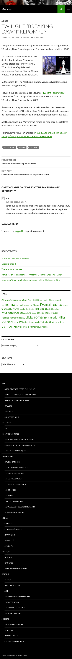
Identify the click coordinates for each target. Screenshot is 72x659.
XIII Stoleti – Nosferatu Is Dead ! (16, 258)
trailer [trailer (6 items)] (25, 322)
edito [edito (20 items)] (57, 304)
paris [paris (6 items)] (39, 313)
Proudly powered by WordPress (14, 655)
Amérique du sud (13, 585)
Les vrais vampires (10, 434)
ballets (8, 406)
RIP (6, 428)
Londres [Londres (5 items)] (55, 309)
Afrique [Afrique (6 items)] (5, 300)
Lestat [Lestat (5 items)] (49, 309)
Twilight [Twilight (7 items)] (44, 321)
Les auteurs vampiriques (16, 467)
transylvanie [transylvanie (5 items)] (34, 322)
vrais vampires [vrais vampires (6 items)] (31, 326)
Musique (6, 552)
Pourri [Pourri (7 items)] (54, 312)
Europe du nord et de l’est (17, 596)
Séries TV (9, 546)
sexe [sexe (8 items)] (4, 322)
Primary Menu (68, 9)
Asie (6, 591)
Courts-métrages (13, 529)
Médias (5, 518)
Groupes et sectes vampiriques (19, 445)
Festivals (9, 411)
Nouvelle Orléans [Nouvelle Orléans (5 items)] (28, 313)
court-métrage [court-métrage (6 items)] (32, 305)
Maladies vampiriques (15, 451)
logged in (19, 231)
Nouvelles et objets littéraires (20, 507)
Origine (5, 574)
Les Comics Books (13, 479)
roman (22, 147)
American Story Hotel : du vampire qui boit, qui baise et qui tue (31, 280)
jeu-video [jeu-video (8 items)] (40, 308)
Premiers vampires (13, 613)
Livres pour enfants (14, 501)
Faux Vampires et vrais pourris (19, 439)
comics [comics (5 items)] (22, 305)
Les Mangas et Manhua (15, 484)
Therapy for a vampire (12, 269)
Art (3, 383)
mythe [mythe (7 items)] (17, 312)
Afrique (9, 580)
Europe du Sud (12, 602)
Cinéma (8, 523)
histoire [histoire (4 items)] (22, 309)
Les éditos (6, 423)
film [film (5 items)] (10, 309)
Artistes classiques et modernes (20, 395)
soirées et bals (12, 417)
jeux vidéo (10, 535)
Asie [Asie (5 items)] (29, 300)
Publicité (9, 540)
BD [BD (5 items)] (33, 300)
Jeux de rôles (11, 636)
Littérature (9, 147)
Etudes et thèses (12, 462)
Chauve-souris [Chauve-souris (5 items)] (55, 300)
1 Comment (39, 37)
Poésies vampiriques (14, 512)
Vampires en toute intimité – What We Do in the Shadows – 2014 (32, 274)
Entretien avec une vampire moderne (36, 161)
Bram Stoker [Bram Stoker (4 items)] (44, 300)
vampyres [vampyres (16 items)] (10, 326)
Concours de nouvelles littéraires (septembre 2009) (36, 172)
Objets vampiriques (14, 641)
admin (26, 37)
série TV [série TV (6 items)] (17, 322)
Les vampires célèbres (15, 608)
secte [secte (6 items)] (48, 317)
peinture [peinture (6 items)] (46, 313)
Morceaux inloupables (16, 568)
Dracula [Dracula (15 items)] (46, 304)
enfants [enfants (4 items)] (65, 305)
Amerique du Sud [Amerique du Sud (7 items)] (18, 299)
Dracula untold (9, 263)
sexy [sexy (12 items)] (10, 322)
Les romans (10, 490)
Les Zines (9, 495)
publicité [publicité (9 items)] (27, 317)
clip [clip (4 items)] (17, 305)
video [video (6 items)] (21, 326)
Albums (8, 557)
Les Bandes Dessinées (14, 473)
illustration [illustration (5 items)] (30, 309)
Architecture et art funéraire (20, 389)
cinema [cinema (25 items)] (8, 304)
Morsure (7, 9)
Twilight (34, 147)
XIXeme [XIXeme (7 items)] (43, 326)
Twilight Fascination (53, 92)
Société (5, 619)
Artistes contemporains (17, 400)
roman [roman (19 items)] (39, 317)
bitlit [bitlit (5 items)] (37, 300)
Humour (9, 630)
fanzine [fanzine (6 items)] (5, 309)
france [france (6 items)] (16, 309)
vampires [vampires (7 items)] (59, 321)
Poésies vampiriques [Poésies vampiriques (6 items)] (12, 317)
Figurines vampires (14, 624)
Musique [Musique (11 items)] (8, 312)
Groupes (9, 563)
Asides (5, 21)
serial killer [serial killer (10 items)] (58, 317)
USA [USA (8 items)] (51, 322)
